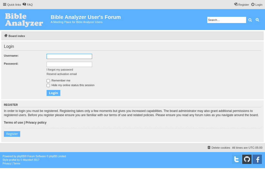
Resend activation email (62, 74)
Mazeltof (28, 160)
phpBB (21, 156)
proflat (12, 160)
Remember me (58, 80)
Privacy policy (36, 122)
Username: (11, 55)
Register (12, 134)
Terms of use (13, 122)
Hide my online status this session (70, 85)
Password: (11, 63)
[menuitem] (27, 5)
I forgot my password (60, 69)
